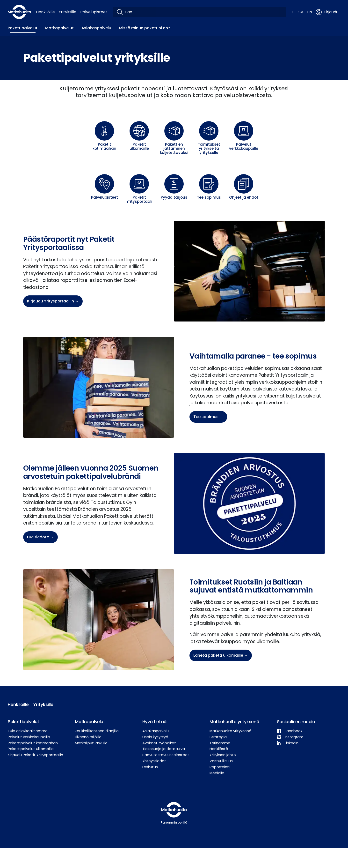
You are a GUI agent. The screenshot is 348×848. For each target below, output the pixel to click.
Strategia (218, 736)
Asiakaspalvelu (96, 28)
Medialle (217, 772)
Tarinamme (220, 742)
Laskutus (150, 766)
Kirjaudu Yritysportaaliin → (53, 301)
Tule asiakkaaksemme (28, 730)
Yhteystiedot (154, 760)
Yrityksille (67, 12)
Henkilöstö (219, 748)
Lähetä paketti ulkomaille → (220, 655)
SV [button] (300, 12)
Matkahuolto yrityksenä (230, 730)
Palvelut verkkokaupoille (29, 736)
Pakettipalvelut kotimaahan (33, 742)
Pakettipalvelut (22, 28)
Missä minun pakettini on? (144, 28)
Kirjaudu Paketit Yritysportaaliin (35, 754)
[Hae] (203, 12)
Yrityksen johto (223, 754)
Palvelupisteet (93, 12)
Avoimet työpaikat (159, 742)
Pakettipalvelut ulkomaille (31, 748)
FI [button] (293, 12)
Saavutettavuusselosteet (165, 754)
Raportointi (220, 766)
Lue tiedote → (40, 537)
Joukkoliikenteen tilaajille (97, 730)
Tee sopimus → (208, 417)
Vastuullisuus (221, 760)
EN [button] (309, 12)
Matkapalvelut (59, 28)
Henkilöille (45, 12)
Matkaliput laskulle (91, 742)
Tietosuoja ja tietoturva (163, 748)
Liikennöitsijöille (88, 736)
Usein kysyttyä (155, 736)
